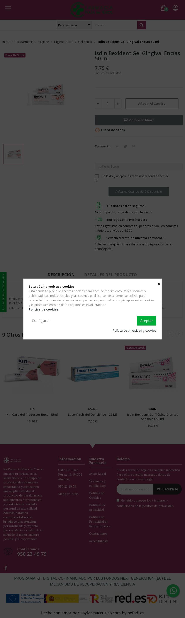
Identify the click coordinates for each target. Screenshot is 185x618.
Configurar (41, 320)
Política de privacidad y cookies (134, 330)
